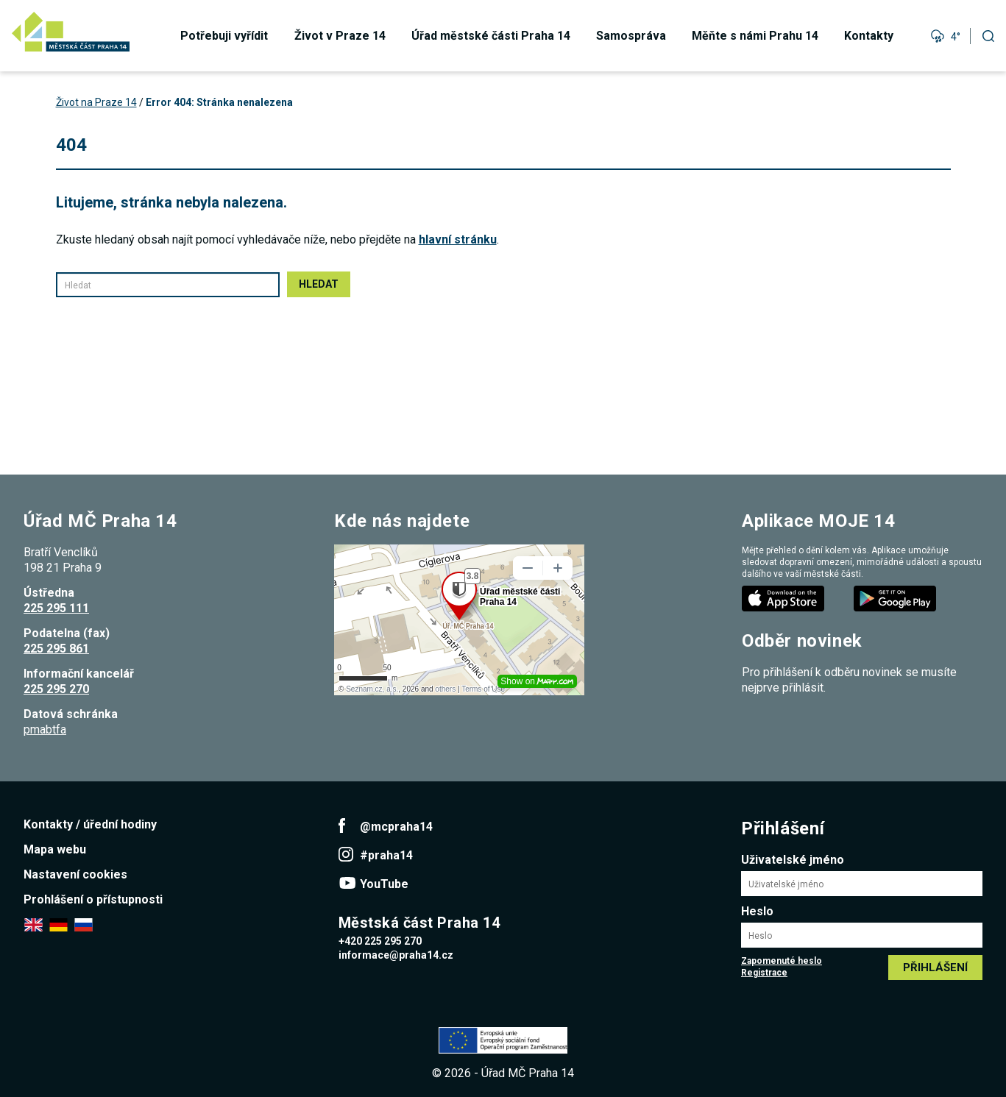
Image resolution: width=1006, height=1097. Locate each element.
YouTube (384, 884)
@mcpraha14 (396, 827)
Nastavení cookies (75, 874)
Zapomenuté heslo (781, 961)
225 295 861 (56, 649)
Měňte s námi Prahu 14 (755, 36)
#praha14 (386, 855)
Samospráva (631, 36)
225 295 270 (56, 689)
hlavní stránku (458, 239)
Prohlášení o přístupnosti (93, 899)
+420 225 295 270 (380, 941)
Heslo (757, 911)
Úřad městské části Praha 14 (490, 36)
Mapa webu (55, 849)
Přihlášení (935, 967)
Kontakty (868, 36)
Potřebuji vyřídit (224, 36)
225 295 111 (56, 608)
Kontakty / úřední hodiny (90, 824)
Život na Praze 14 (96, 102)
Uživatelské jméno (792, 860)
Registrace (764, 973)
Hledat (319, 284)
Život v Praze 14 (340, 36)
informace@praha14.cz (396, 955)
